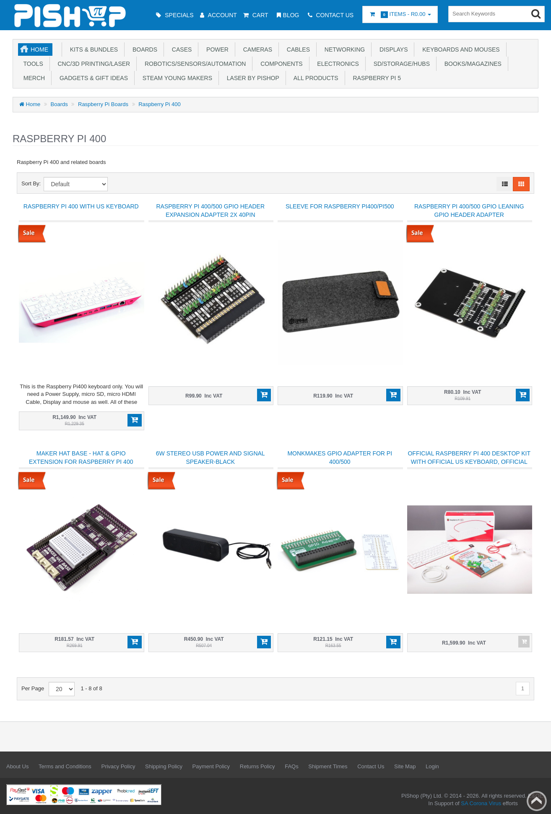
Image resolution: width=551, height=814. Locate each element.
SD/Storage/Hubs (400, 63)
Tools (31, 63)
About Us (17, 766)
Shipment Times (327, 766)
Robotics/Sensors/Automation (193, 63)
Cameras (256, 49)
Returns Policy (257, 766)
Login (432, 766)
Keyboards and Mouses (459, 49)
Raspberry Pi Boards (103, 104)
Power (216, 49)
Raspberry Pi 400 (159, 104)
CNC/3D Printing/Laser (92, 63)
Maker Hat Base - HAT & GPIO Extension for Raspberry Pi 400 (81, 457)
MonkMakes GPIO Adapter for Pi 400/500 (339, 457)
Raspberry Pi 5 (375, 78)
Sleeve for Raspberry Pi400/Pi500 (340, 206)
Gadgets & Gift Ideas (92, 78)
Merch (32, 78)
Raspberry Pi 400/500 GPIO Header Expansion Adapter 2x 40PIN (210, 210)
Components (279, 63)
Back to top (537, 801)
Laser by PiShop (251, 78)
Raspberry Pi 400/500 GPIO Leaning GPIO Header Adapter (469, 210)
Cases (180, 49)
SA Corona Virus (481, 803)
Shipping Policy (163, 766)
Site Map (405, 766)
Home (39, 49)
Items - (400, 14)
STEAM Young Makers (175, 78)
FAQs (292, 766)
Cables (296, 49)
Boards (143, 49)
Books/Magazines (471, 63)
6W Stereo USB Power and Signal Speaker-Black (210, 457)
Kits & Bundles (92, 49)
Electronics (336, 63)
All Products (314, 78)
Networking (343, 49)
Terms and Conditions (65, 766)
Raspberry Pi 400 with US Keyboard (81, 206)
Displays (392, 49)
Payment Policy (211, 766)
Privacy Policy (118, 766)
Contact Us (370, 766)
